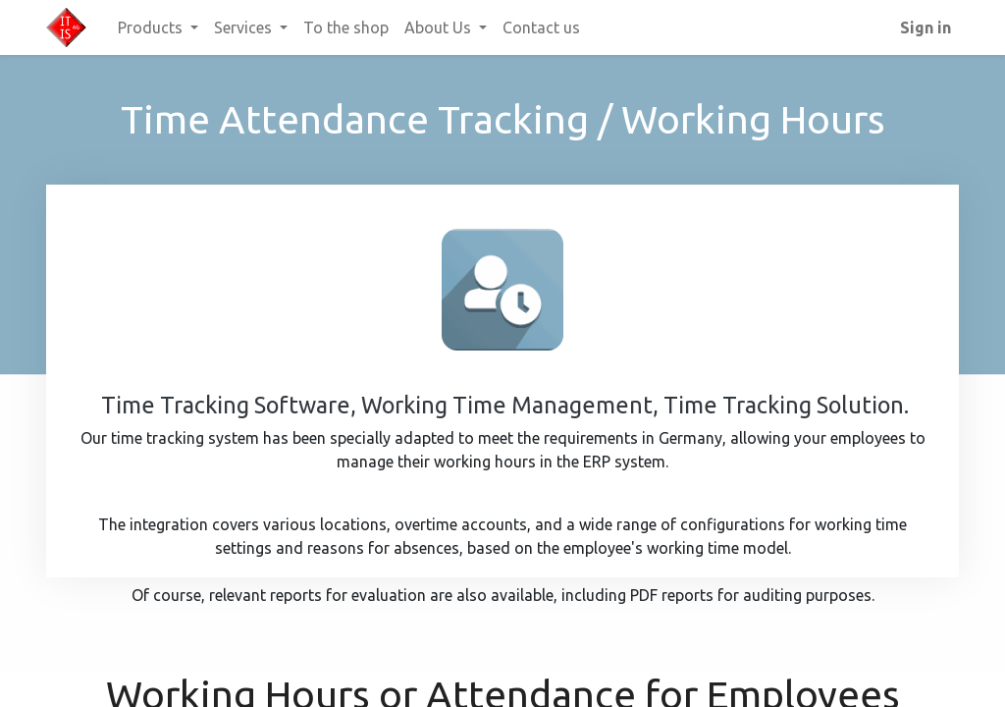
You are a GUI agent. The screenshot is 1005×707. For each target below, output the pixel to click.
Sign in (925, 27)
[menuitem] (346, 27)
